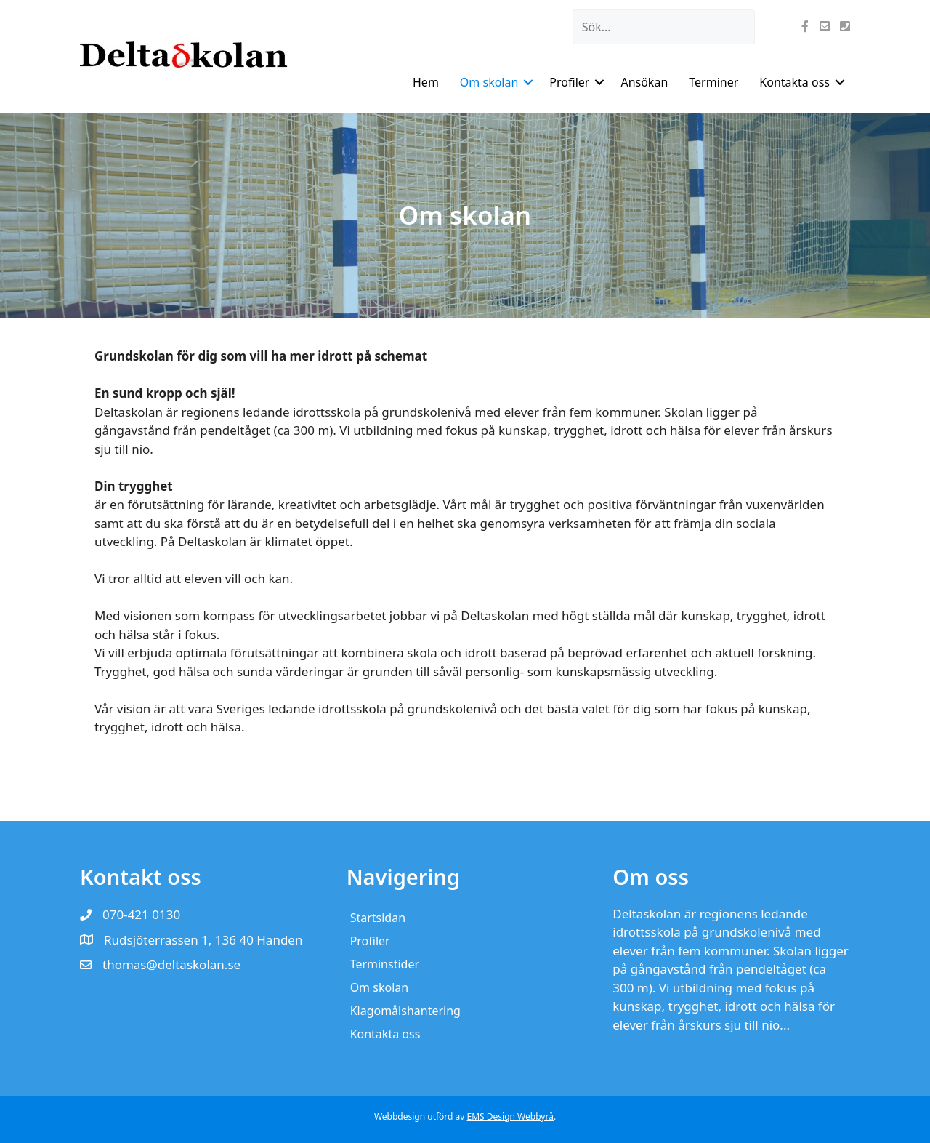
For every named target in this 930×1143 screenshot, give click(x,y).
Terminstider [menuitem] (384, 964)
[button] (528, 82)
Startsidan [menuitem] (377, 918)
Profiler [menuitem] (569, 82)
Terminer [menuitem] (713, 82)
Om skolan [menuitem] (489, 82)
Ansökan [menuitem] (644, 82)
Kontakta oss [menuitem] (794, 82)
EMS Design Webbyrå (510, 1116)
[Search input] (664, 26)
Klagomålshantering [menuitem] (405, 1011)
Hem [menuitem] (426, 82)
